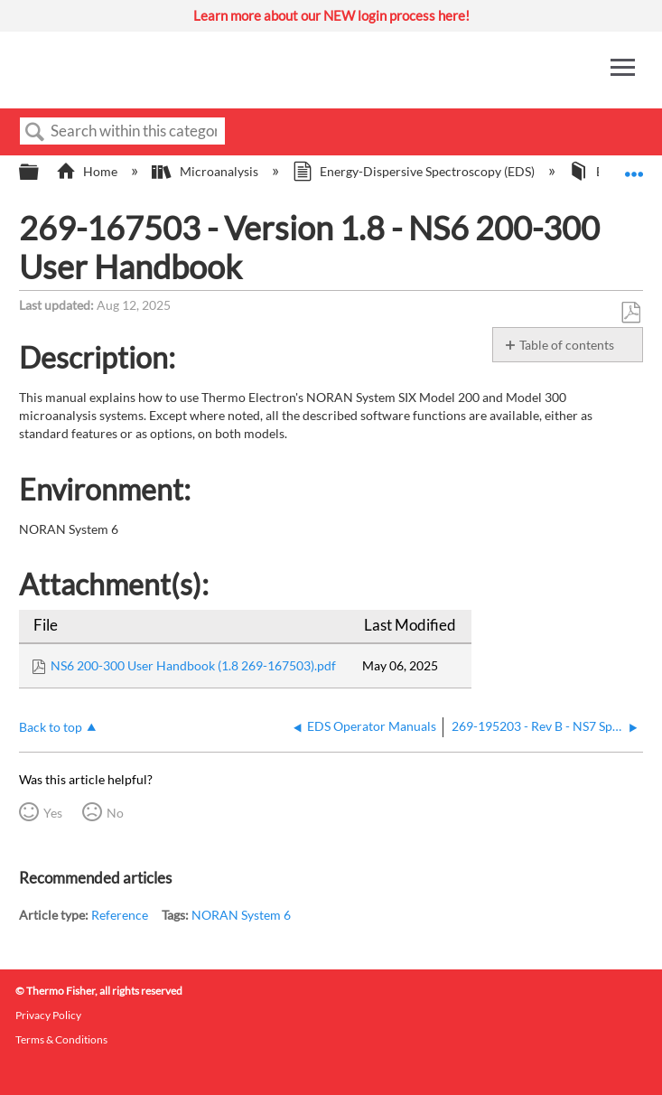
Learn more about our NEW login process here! (331, 15)
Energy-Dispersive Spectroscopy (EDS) (415, 171)
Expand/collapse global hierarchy (40, 172)
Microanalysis (206, 171)
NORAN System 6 (241, 914)
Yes (52, 812)
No (115, 812)
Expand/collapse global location (634, 166)
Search (35, 132)
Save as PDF (630, 313)
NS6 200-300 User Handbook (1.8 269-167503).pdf (193, 665)
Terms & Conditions (61, 1039)
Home (88, 171)
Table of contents (566, 344)
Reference (119, 914)
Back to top (50, 727)
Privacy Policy (48, 1015)
